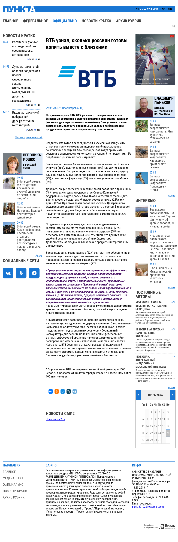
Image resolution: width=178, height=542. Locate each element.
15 (151, 426)
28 (147, 440)
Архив (39, 255)
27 (143, 440)
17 (159, 426)
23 (155, 433)
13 (143, 426)
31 (159, 440)
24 (159, 433)
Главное (10, 21)
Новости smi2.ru (55, 419)
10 (159, 419)
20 (143, 433)
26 (168, 433)
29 (151, 440)
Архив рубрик (128, 21)
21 (147, 433)
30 (155, 440)
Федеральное (35, 21)
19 (168, 426)
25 (163, 433)
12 (168, 419)
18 (163, 426)
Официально (65, 21)
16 (155, 426)
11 (163, 419)
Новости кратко (96, 21)
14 (147, 426)
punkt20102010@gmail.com (148, 506)
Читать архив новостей (29, 137)
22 (151, 433)
